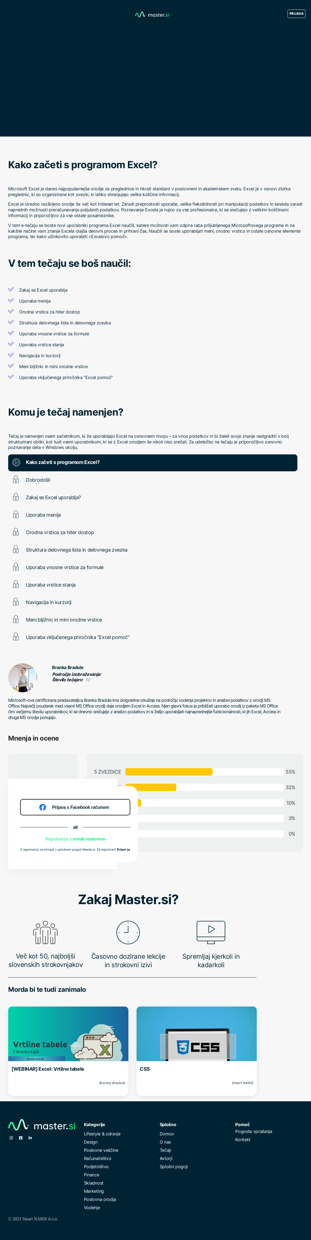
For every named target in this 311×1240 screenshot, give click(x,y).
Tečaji (165, 1150)
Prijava (296, 13)
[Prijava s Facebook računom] (75, 807)
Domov (167, 1134)
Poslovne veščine (101, 1150)
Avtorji (166, 1158)
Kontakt (242, 1139)
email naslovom (89, 839)
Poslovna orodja (100, 1199)
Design (91, 1142)
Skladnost (94, 1183)
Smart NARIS (242, 1083)
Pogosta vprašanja (253, 1131)
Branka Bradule (68, 667)
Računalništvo (97, 1158)
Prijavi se (123, 849)
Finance (91, 1174)
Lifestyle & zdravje (102, 1134)
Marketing (94, 1191)
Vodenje (92, 1207)
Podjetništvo (96, 1166)
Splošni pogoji (174, 1166)
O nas (165, 1142)
